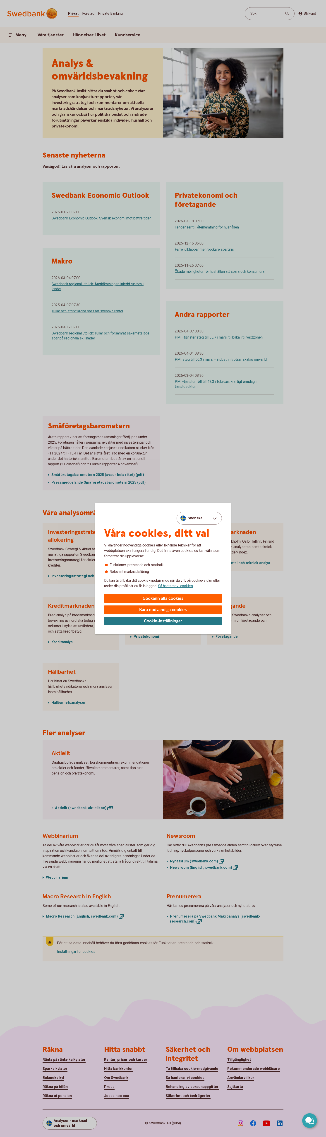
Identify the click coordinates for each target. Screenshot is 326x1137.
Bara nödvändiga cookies (163, 610)
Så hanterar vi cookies (175, 586)
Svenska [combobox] (195, 518)
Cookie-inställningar (163, 621)
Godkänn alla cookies (163, 598)
